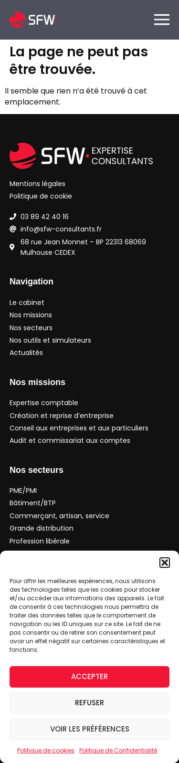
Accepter (89, 676)
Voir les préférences (89, 729)
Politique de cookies (45, 750)
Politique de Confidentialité (118, 750)
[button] (164, 562)
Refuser (89, 703)
